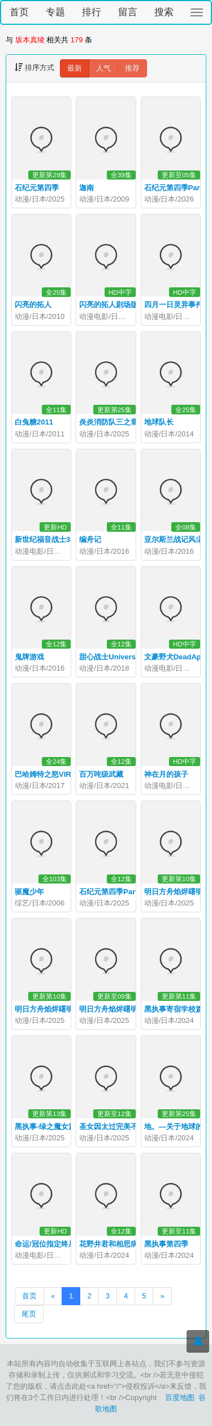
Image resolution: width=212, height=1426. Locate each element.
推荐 (132, 68)
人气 (103, 68)
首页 (19, 12)
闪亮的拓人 (33, 304)
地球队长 (159, 422)
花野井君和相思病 (108, 1244)
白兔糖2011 (34, 422)
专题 (55, 12)
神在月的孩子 (166, 774)
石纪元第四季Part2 (110, 891)
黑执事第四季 (166, 1244)
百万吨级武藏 (101, 774)
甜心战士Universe (109, 657)
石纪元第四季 (37, 187)
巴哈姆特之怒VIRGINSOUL (60, 774)
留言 (127, 12)
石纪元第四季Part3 (175, 187)
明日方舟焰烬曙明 (108, 1009)
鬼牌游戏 (29, 657)
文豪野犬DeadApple (178, 657)
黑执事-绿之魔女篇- (47, 1126)
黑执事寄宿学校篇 (173, 1009)
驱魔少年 (29, 891)
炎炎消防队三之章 (108, 422)
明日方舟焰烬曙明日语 (51, 1009)
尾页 (28, 1314)
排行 (91, 12)
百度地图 (179, 1397)
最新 (74, 68)
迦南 (86, 187)
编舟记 (90, 539)
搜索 (164, 12)
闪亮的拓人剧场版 (108, 304)
